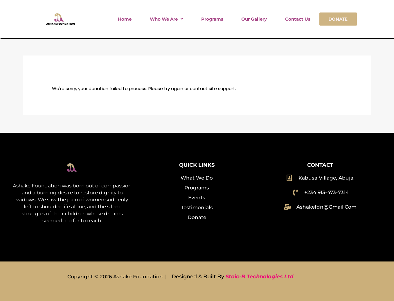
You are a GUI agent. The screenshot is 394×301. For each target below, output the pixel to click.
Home (125, 19)
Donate (338, 19)
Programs (212, 19)
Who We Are (166, 19)
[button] (166, 19)
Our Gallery (254, 19)
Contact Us (297, 19)
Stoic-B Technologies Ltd (259, 276)
